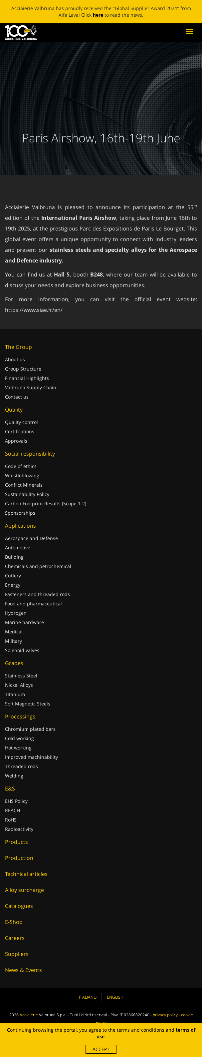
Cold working (19, 738)
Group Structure (23, 369)
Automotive (17, 547)
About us (15, 359)
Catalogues (19, 906)
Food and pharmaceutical (33, 603)
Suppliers (17, 954)
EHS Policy (16, 801)
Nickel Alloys (19, 685)
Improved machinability (31, 757)
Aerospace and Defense (31, 538)
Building (14, 557)
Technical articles (26, 874)
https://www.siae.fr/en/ (34, 310)
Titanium (15, 694)
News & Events (23, 970)
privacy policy (165, 1015)
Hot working (18, 747)
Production (19, 858)
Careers (15, 938)
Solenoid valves (22, 650)
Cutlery (13, 575)
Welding (14, 775)
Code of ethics (21, 466)
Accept (101, 1049)
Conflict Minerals (24, 485)
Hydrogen (16, 613)
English (115, 997)
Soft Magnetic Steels (27, 703)
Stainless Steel (21, 675)
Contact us (17, 397)
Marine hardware (24, 622)
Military (13, 641)
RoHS (11, 820)
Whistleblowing (22, 475)
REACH (12, 810)
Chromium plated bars (30, 729)
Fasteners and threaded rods (37, 594)
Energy (12, 585)
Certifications (19, 431)
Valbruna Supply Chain (30, 387)
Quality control (21, 422)
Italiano (88, 997)
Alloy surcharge (24, 890)
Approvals (16, 441)
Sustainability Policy (27, 494)
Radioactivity (19, 829)
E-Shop (14, 922)
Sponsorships (20, 513)
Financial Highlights (27, 378)
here (98, 15)
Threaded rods (21, 766)
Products (16, 842)
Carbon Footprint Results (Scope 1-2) (45, 503)
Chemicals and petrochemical (38, 566)
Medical (14, 631)
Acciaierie (29, 1015)
